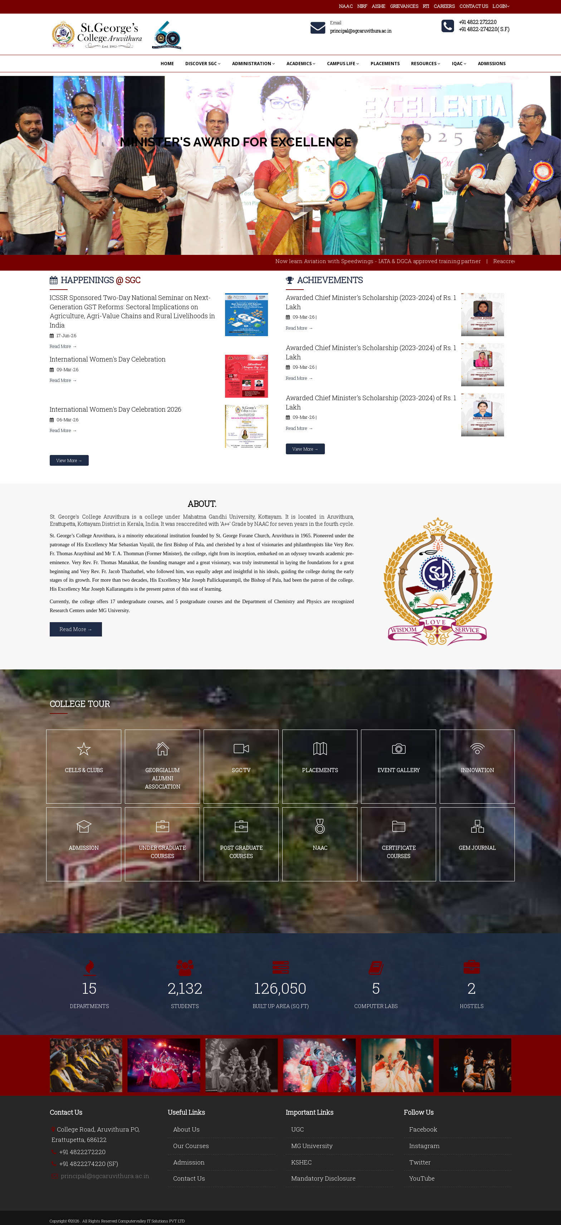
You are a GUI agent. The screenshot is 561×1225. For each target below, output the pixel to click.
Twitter (420, 1162)
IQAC (459, 63)
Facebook (423, 1129)
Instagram (424, 1146)
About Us (186, 1129)
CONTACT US (473, 6)
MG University (312, 1146)
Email (335, 22)
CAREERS (444, 6)
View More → (69, 460)
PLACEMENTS (385, 63)
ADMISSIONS (492, 63)
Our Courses (191, 1146)
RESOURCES (425, 63)
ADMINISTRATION (253, 63)
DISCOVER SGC (203, 63)
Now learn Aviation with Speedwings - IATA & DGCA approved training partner (395, 261)
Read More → (63, 346)
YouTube (422, 1178)
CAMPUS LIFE (343, 63)
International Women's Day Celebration (108, 359)
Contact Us (189, 1178)
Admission (189, 1162)
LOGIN (501, 6)
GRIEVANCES (404, 6)
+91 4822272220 (82, 1152)
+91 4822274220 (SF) (88, 1163)
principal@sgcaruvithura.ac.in (105, 1176)
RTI (426, 6)
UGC (297, 1129)
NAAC (346, 6)
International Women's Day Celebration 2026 (115, 409)
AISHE (378, 6)
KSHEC (301, 1162)
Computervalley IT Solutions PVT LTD (151, 1221)
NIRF (362, 6)
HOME (167, 63)
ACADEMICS (301, 63)
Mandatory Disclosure (323, 1178)
